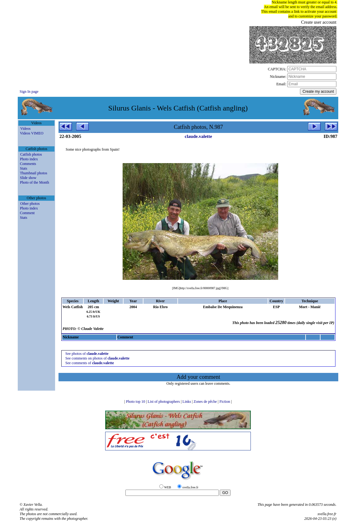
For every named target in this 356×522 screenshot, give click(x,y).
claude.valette (198, 136)
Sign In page (29, 91)
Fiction (225, 401)
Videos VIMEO (31, 133)
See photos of (87, 353)
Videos (25, 128)
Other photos (30, 203)
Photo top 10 (136, 401)
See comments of (89, 363)
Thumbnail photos (33, 173)
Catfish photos (31, 154)
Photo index (29, 159)
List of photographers (164, 401)
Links (187, 401)
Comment (27, 213)
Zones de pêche (206, 401)
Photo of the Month (34, 182)
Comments (28, 164)
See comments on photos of (97, 358)
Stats (23, 168)
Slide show (28, 178)
